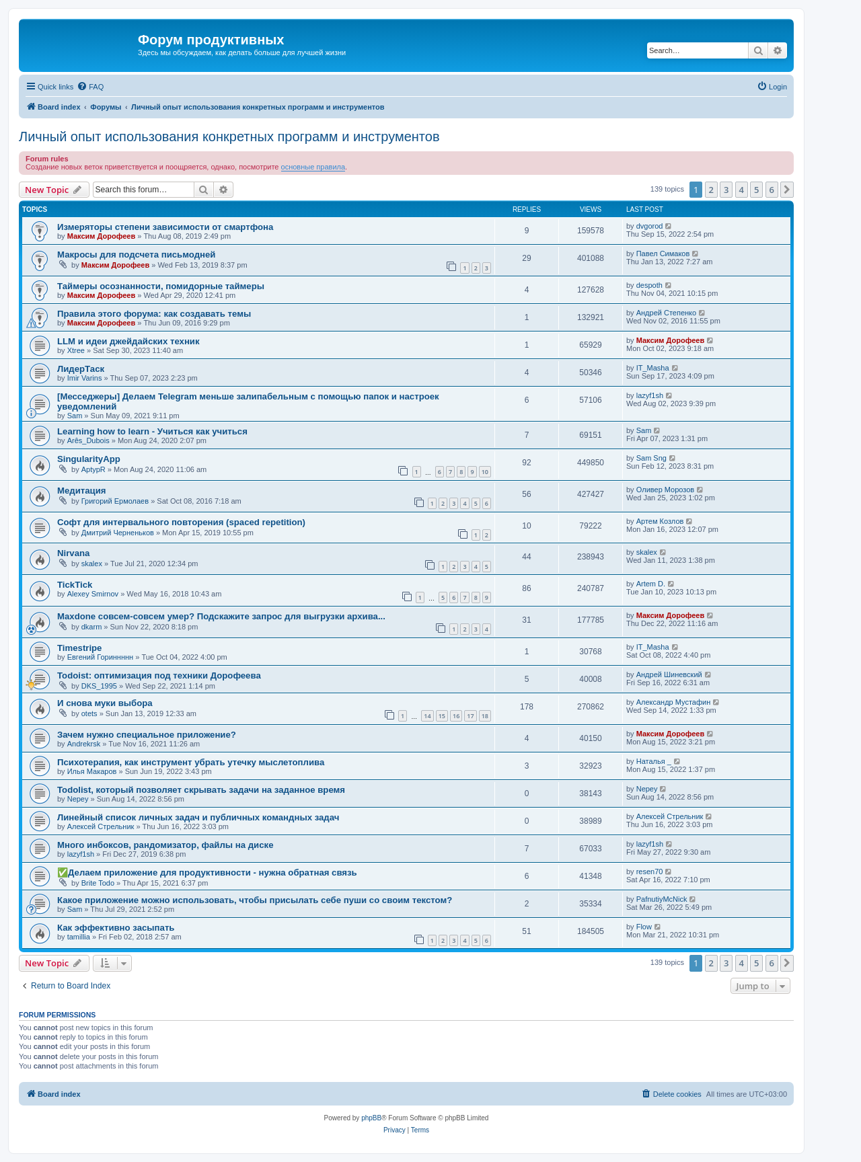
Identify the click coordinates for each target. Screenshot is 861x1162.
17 (470, 715)
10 (485, 471)
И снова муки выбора (105, 703)
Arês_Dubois (88, 440)
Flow (644, 927)
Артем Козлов (660, 521)
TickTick (74, 585)
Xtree (76, 350)
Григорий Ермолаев (115, 501)
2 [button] (711, 190)
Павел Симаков (663, 253)
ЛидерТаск (80, 369)
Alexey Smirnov (92, 594)
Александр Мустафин (673, 702)
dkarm (91, 627)
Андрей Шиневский (669, 674)
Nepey (78, 799)
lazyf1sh (649, 395)
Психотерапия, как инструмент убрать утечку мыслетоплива (190, 762)
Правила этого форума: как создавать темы (154, 314)
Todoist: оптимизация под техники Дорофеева (159, 675)
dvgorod (649, 226)
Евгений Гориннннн (100, 657)
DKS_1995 (99, 686)
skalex (91, 563)
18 (485, 715)
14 (427, 715)
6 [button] (772, 190)
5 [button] (756, 190)
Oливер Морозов (665, 490)
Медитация (81, 491)
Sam (75, 416)
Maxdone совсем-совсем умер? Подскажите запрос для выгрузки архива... (221, 616)
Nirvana (73, 553)
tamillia (78, 937)
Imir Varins (84, 378)
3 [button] (726, 190)
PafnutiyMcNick (661, 899)
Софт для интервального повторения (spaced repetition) (181, 522)
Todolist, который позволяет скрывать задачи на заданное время (201, 790)
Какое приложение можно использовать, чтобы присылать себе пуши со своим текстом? (254, 900)
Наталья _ (653, 761)
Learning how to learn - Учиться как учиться (152, 431)
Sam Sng (651, 458)
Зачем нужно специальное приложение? (146, 735)
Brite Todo (97, 883)
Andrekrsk (84, 744)
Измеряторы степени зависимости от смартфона (165, 227)
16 (456, 715)
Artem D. (650, 584)
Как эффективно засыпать (115, 928)
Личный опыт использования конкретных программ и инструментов (229, 136)
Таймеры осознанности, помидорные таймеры (160, 286)
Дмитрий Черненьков (117, 533)
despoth (649, 285)
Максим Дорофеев (101, 236)
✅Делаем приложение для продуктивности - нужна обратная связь (207, 872)
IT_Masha (652, 368)
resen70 (649, 871)
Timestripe (79, 648)
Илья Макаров (92, 771)
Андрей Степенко (666, 313)
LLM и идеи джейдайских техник (128, 341)
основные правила (313, 167)
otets (89, 713)
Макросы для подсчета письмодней (136, 254)
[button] (787, 190)
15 (442, 715)
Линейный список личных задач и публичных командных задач (198, 817)
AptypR (93, 469)
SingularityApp (88, 459)
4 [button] (741, 190)
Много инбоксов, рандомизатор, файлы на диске (165, 845)
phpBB (371, 1118)
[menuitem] (90, 87)
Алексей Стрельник (101, 826)
